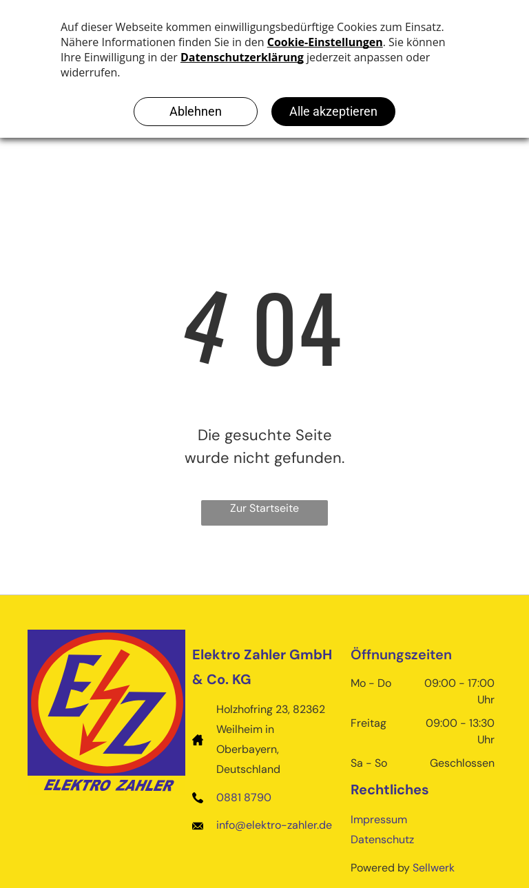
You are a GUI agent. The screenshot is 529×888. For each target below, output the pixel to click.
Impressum (379, 819)
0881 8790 (243, 797)
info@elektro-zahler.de (274, 825)
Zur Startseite (264, 508)
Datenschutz (382, 839)
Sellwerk (434, 867)
